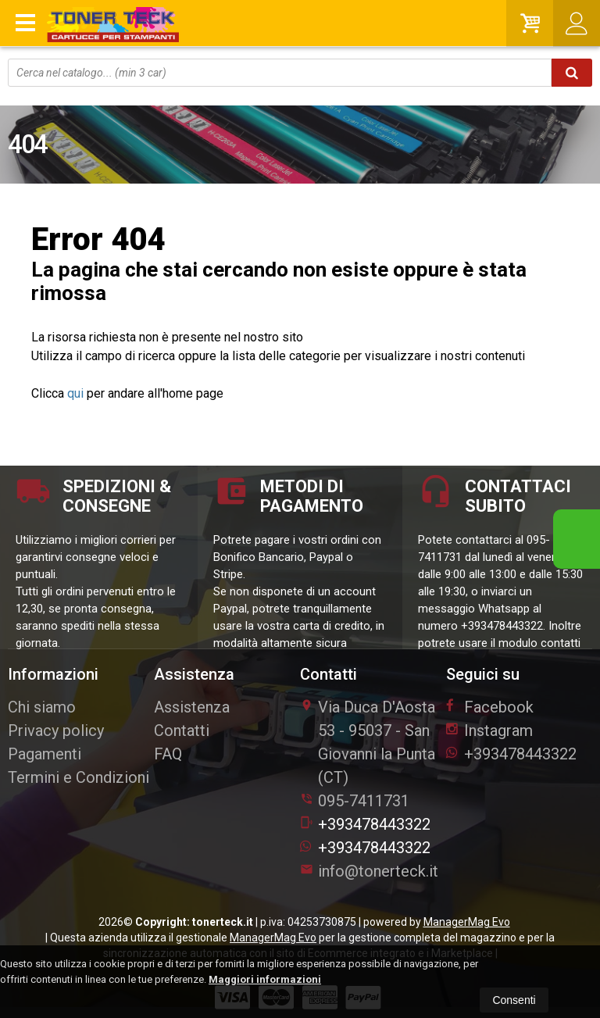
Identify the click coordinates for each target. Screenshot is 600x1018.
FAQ (168, 754)
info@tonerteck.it (369, 871)
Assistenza (192, 707)
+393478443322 (365, 824)
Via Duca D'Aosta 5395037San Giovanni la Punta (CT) (367, 742)
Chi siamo (42, 707)
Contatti (181, 730)
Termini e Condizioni (78, 777)
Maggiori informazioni (265, 979)
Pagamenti (44, 754)
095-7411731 (363, 800)
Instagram (489, 730)
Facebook (490, 707)
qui (75, 393)
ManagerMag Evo (466, 922)
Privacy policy (56, 730)
